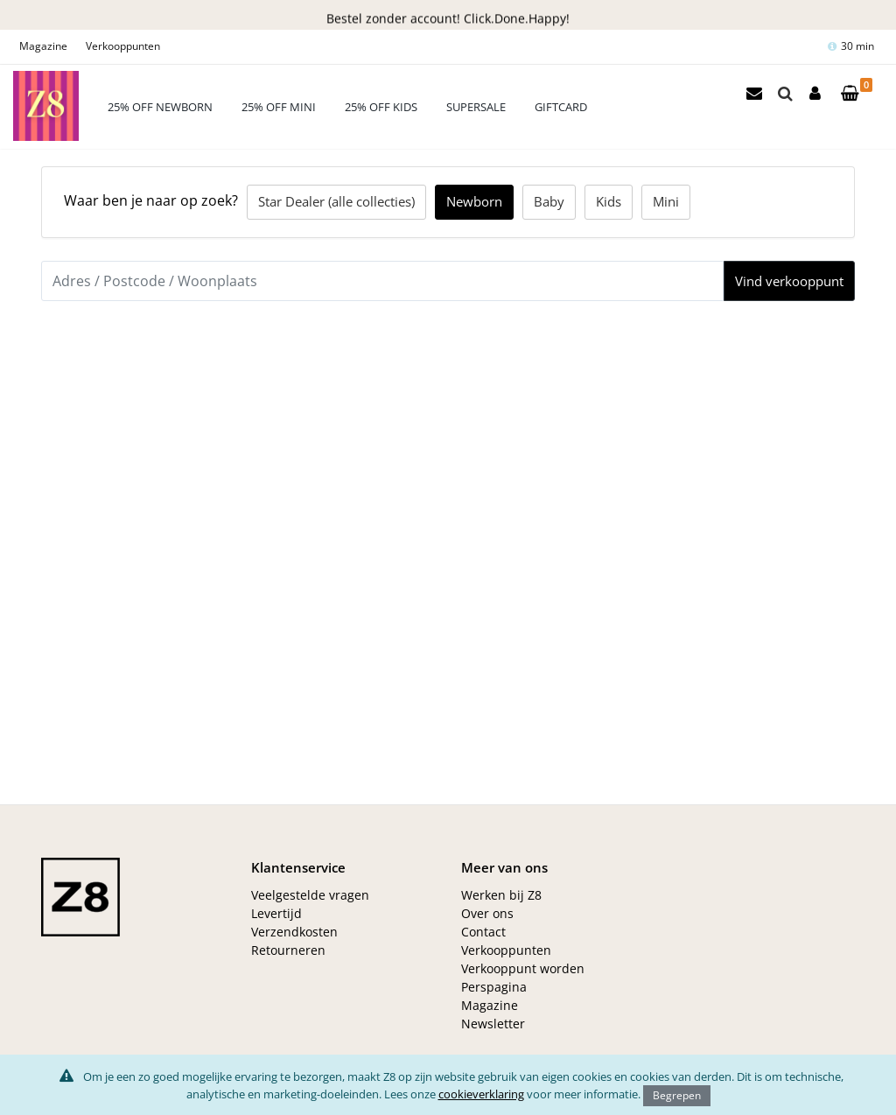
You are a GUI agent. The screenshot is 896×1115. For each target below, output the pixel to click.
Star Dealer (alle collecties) (336, 201)
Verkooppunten (123, 46)
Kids (608, 201)
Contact (483, 931)
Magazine (43, 46)
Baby (549, 201)
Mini (666, 201)
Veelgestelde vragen (310, 895)
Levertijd (276, 913)
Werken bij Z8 (501, 895)
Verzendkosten (294, 931)
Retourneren (288, 950)
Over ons (487, 913)
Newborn (474, 201)
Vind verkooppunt (789, 281)
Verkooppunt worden (522, 968)
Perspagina (494, 986)
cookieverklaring (481, 1094)
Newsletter (493, 1023)
